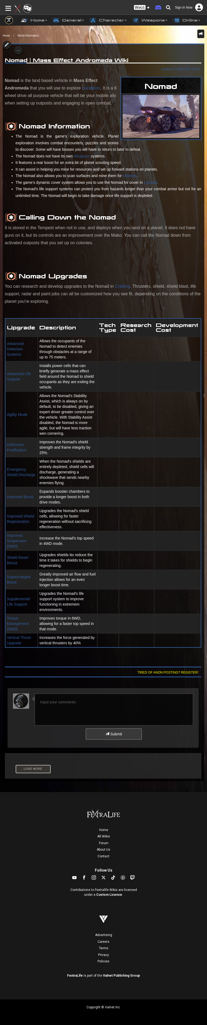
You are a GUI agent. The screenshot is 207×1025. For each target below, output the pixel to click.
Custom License (109, 895)
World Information (28, 35)
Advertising (103, 935)
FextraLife (75, 975)
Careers (103, 942)
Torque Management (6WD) (18, 623)
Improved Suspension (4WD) (17, 540)
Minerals (130, 176)
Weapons (82, 156)
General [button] (68, 20)
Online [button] (186, 20)
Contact (103, 856)
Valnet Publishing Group (121, 975)
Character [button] (108, 20)
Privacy (103, 955)
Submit (113, 734)
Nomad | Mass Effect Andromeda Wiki (66, 60)
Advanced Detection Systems (15, 349)
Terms (103, 948)
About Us (103, 849)
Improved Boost (20, 497)
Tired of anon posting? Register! (167, 672)
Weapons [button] (149, 20)
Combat (150, 182)
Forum (103, 843)
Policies (103, 961)
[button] (141, 7)
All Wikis (103, 836)
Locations (91, 88)
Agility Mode (17, 414)
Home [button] (34, 20)
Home (6, 35)
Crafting (122, 286)
